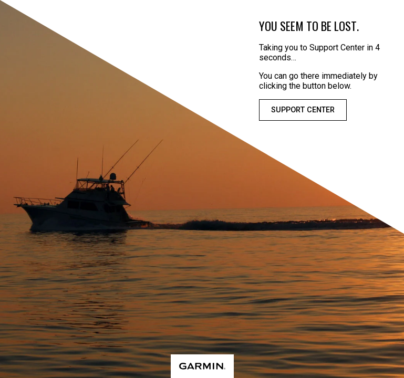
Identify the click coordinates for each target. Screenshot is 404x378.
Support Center (303, 110)
